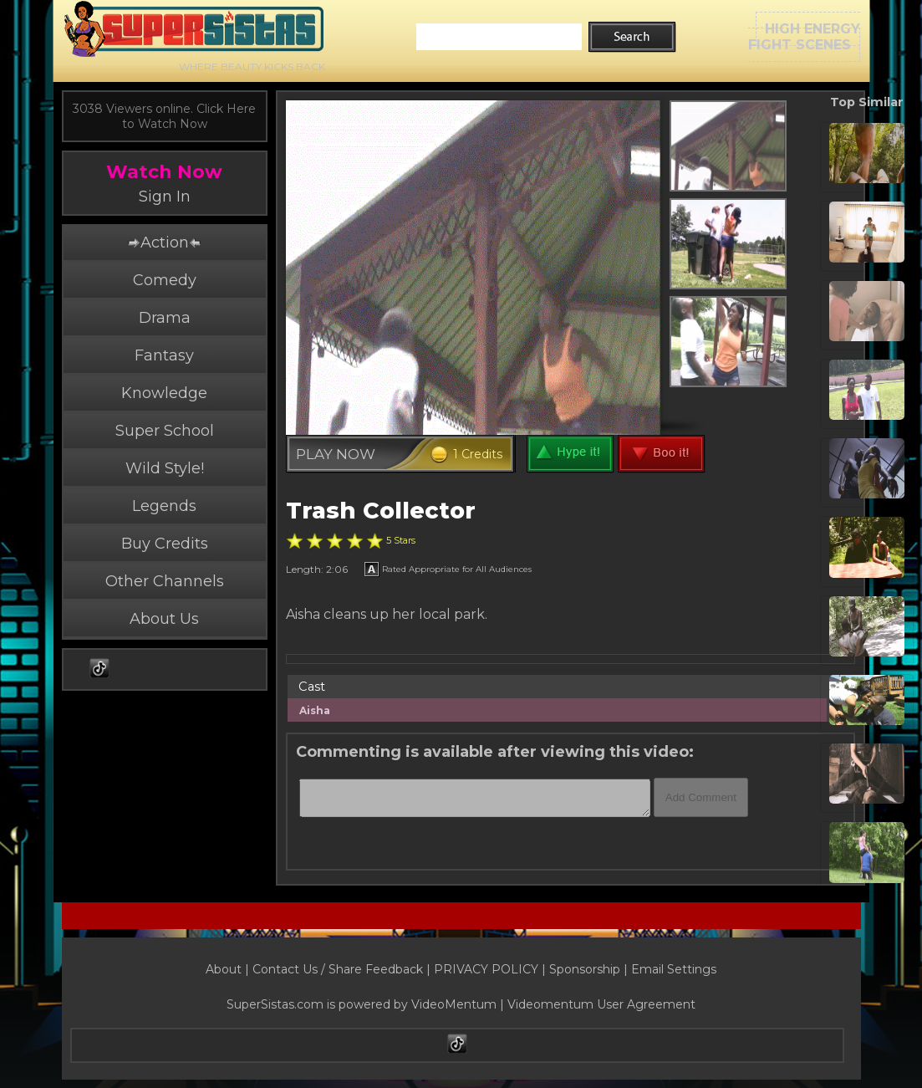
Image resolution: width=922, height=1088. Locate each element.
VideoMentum (454, 1004)
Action (164, 242)
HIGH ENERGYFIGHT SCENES (804, 37)
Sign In (165, 196)
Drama (165, 318)
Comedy (164, 280)
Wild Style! (164, 468)
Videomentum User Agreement (601, 1004)
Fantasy (164, 355)
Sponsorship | (590, 969)
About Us (164, 619)
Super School (164, 430)
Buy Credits (164, 543)
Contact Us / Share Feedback (337, 969)
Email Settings (673, 969)
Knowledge (164, 393)
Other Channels (164, 581)
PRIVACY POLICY (486, 969)
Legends (164, 506)
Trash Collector (381, 510)
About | (229, 969)
